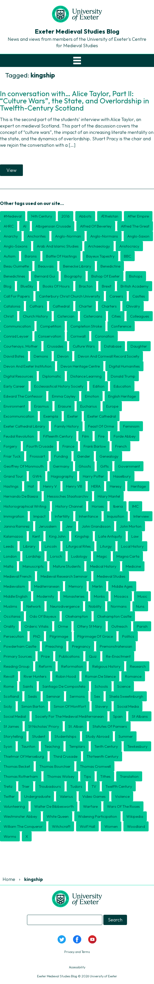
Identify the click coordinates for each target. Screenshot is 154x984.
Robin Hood (66, 676)
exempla (50, 416)
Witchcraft (61, 826)
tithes (105, 776)
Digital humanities (124, 366)
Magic (102, 556)
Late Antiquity (110, 536)
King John (57, 536)
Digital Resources (18, 376)
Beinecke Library (77, 266)
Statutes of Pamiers (110, 726)
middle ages (122, 586)
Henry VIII (74, 486)
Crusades (55, 346)
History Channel (69, 506)
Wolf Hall (87, 826)
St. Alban (75, 726)
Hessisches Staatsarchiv (67, 496)
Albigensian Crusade (53, 226)
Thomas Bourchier (55, 766)
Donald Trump (123, 376)
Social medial (15, 716)
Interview (141, 516)
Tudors (76, 786)
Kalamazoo (13, 536)
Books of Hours (56, 286)
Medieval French (17, 576)
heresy (116, 486)
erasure (64, 406)
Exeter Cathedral (101, 416)
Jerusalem (48, 526)
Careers (116, 296)
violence (122, 796)
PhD (36, 636)
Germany (61, 466)
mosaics (121, 596)
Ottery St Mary (89, 626)
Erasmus (41, 406)
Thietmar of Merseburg (24, 756)
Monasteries (74, 596)
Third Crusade (65, 756)
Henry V (50, 486)
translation (129, 776)
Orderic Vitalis (36, 626)
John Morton (130, 526)
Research (138, 666)
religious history (106, 666)
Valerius (66, 796)
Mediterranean (46, 586)
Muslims (10, 606)
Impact (39, 516)
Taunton (28, 746)
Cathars (36, 306)
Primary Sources (18, 656)
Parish (142, 626)
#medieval (13, 216)
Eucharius (88, 406)
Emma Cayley (64, 396)
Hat (31, 486)
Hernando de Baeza (21, 496)
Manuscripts (33, 566)
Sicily (8, 706)
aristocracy (129, 246)
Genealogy (109, 456)
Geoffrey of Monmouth (24, 466)
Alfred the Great (135, 226)
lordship (33, 556)
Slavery (101, 706)
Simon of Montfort (70, 706)
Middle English (16, 596)
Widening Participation (97, 816)
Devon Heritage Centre (80, 366)
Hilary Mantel (109, 496)
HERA (96, 486)
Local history (132, 546)
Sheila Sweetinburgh (126, 696)
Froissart (37, 456)
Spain (118, 716)
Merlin (97, 586)
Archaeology (99, 246)
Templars (77, 746)
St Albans (140, 716)
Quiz (93, 656)
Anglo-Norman (68, 236)
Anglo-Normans (104, 236)
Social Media (128, 706)
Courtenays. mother (21, 346)
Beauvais (46, 266)
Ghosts (85, 466)
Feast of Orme (101, 426)
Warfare (90, 806)
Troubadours (50, 786)
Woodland (136, 826)
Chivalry (133, 306)
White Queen (58, 816)
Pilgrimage (59, 636)
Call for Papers (17, 296)
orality (9, 626)
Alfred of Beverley (96, 226)
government (129, 466)
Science (123, 686)
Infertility (62, 516)
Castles (138, 296)
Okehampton (76, 616)
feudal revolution (19, 436)
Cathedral (61, 306)
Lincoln (51, 546)
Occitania (12, 616)
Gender (83, 456)
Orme (63, 626)
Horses (98, 506)
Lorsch (56, 556)
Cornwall (78, 336)
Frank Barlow (95, 446)
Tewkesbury (137, 746)
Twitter (9, 796)
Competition (50, 326)
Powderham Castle (20, 646)
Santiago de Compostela (63, 686)
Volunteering (14, 806)
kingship (82, 536)
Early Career (14, 386)
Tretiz (8, 786)
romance (133, 676)
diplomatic (51, 376)
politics (128, 636)
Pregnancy (81, 646)
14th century (41, 216)
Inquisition (115, 516)
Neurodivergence (64, 606)
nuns (140, 606)
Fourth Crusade (39, 446)
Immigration (14, 516)
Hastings (11, 486)
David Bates (14, 356)
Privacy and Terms (77, 952)
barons (31, 256)
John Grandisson (96, 526)
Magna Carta (127, 556)
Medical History (103, 566)
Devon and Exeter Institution (27, 366)
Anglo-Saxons (16, 246)
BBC (127, 256)
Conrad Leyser (16, 336)
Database (112, 346)
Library (29, 546)
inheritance (88, 516)
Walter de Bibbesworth (54, 806)
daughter (139, 346)
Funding (61, 456)
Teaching (52, 746)
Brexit (106, 286)
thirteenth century (103, 756)
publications (69, 656)
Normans (119, 606)
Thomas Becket (17, 766)
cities (116, 316)
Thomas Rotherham (21, 776)
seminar (53, 696)
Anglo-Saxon (138, 236)
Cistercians (93, 316)
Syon (8, 746)
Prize (45, 656)
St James (11, 726)
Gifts (104, 466)
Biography (73, 276)
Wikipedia (134, 816)
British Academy (135, 286)
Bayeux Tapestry (100, 256)
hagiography (62, 476)
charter (85, 306)
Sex (97, 696)
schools (101, 686)
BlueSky (27, 286)
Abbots (85, 216)
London (10, 556)
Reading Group (17, 666)
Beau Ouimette (16, 266)
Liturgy (106, 546)
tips (87, 776)
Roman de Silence (100, 676)
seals (32, 696)
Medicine (133, 566)
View (11, 170)
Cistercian (65, 316)
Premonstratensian (116, 646)
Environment (14, 406)
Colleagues (139, 316)
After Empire (138, 216)
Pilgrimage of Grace (95, 636)
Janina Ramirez (17, 526)
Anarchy (11, 236)
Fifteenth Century (58, 436)
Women (111, 826)
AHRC (9, 226)
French (121, 446)
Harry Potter (93, 476)
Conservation (49, 336)
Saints (28, 686)
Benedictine (110, 266)
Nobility (95, 606)
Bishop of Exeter (105, 276)
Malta (8, 566)
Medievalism (14, 586)
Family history (67, 426)
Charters (109, 306)
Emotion (92, 396)
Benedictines (14, 276)
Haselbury (122, 476)
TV (94, 786)
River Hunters (35, 676)
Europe (112, 406)
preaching (54, 646)
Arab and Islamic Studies (58, 246)
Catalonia (12, 306)
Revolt (9, 676)
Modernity (45, 596)
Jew (69, 526)
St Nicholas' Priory (43, 726)
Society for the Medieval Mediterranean (69, 716)
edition (98, 386)
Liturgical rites (78, 546)
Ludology (79, 556)
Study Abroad (97, 736)
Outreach (119, 626)
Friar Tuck (12, 456)
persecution (14, 636)
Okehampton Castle (114, 616)
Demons (41, 356)
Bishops (135, 276)
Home (9, 879)
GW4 (37, 476)
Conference (121, 326)
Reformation (72, 666)
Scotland (11, 696)
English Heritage (122, 396)
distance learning (86, 376)
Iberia (118, 506)
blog (7, 286)
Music (142, 596)
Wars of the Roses (123, 806)
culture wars (84, 346)
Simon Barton (32, 706)
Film (85, 436)
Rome (9, 686)
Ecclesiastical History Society (59, 386)
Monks (99, 596)
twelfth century (118, 786)
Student (38, 736)
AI (24, 226)
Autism (9, 256)
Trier (26, 786)
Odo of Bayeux (43, 616)
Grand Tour (13, 476)
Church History (35, 316)
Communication (17, 326)
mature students (67, 566)
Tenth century (106, 746)
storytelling (13, 736)
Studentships (65, 736)
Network (33, 606)
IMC (135, 506)
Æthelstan (109, 216)
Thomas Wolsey (61, 776)
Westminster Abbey (20, 816)
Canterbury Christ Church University (69, 296)
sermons (77, 696)
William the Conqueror (23, 826)
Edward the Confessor (23, 396)
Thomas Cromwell (95, 766)
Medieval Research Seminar (64, 576)
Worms (10, 836)
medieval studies (111, 576)
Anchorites (36, 236)
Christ (9, 316)
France (68, 446)
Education (122, 386)
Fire (101, 436)
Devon (63, 356)
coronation (104, 336)
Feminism (131, 426)
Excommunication (19, 416)
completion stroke (86, 326)
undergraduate (37, 796)
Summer (126, 736)
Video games (94, 796)
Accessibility (77, 967)
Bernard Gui (44, 276)
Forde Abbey (125, 436)
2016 (65, 216)
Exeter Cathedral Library (24, 426)
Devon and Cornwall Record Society (108, 356)
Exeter (72, 416)
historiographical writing (25, 506)
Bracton (86, 286)
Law (135, 536)
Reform (45, 666)
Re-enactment (118, 656)
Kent (36, 536)
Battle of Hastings (61, 256)
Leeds (9, 546)
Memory (76, 586)
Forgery (10, 446)
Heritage (138, 486)
